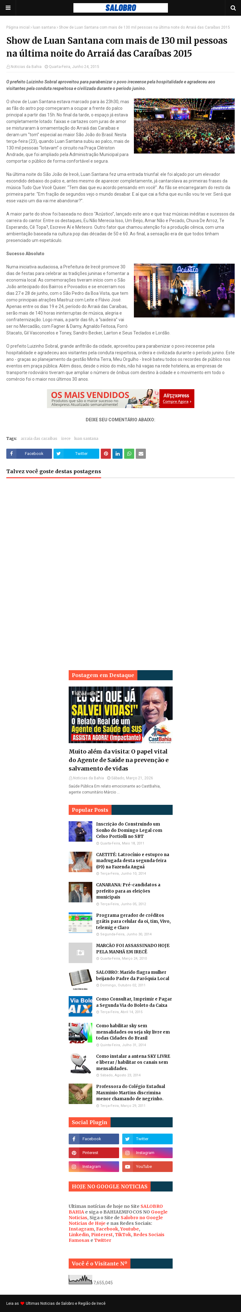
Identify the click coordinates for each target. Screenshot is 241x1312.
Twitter (102, 1240)
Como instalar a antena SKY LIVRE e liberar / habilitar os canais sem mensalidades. (133, 1062)
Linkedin (79, 1234)
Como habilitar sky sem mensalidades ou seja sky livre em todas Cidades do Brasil (133, 1032)
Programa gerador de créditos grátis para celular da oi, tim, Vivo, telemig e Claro (133, 921)
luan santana (44, 27)
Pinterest (102, 1234)
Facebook (107, 1229)
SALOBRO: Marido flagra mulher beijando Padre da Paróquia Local (132, 975)
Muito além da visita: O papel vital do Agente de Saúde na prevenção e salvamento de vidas (119, 760)
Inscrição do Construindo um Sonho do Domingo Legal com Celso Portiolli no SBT (129, 830)
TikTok (123, 1234)
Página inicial (18, 27)
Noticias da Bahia (26, 66)
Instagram (81, 1229)
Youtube (129, 1229)
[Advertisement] (121, 533)
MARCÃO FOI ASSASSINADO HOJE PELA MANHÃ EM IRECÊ (132, 949)
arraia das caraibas (39, 438)
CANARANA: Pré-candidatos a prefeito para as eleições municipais (128, 891)
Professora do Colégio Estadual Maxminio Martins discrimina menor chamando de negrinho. (130, 1093)
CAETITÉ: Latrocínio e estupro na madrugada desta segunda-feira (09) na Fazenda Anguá (132, 861)
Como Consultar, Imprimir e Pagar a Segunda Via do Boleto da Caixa (134, 1002)
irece (66, 438)
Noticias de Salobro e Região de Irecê (73, 1303)
